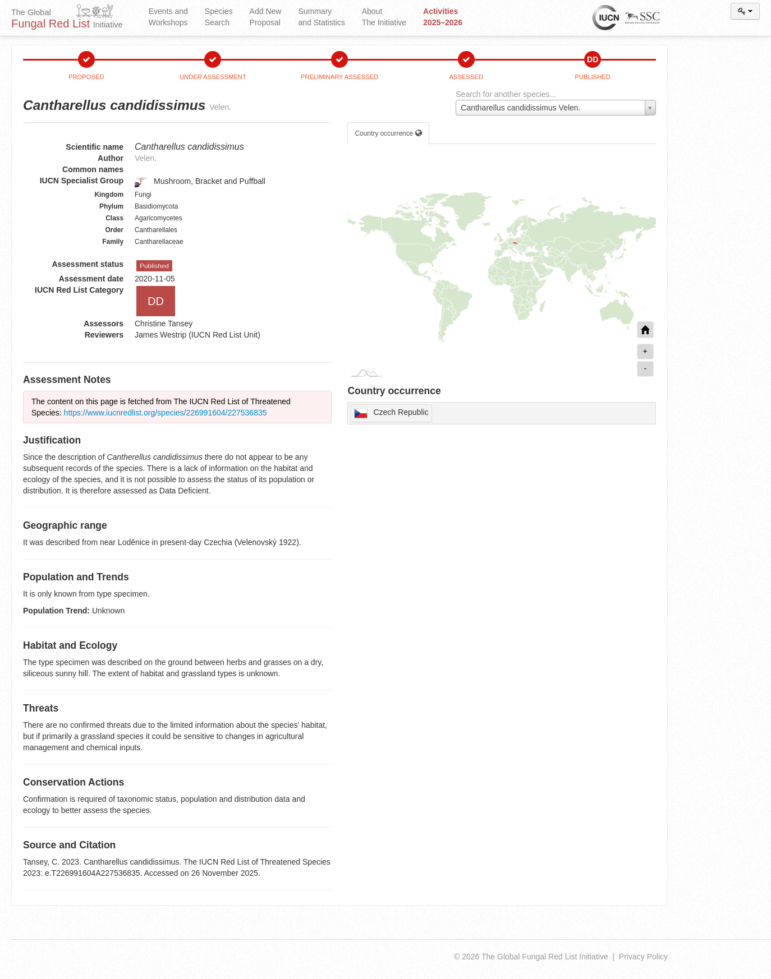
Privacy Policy (643, 956)
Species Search (219, 17)
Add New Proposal (266, 17)
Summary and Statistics (321, 17)
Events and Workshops (168, 17)
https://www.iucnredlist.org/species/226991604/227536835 (165, 412)
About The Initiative (384, 17)
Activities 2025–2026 (442, 17)
